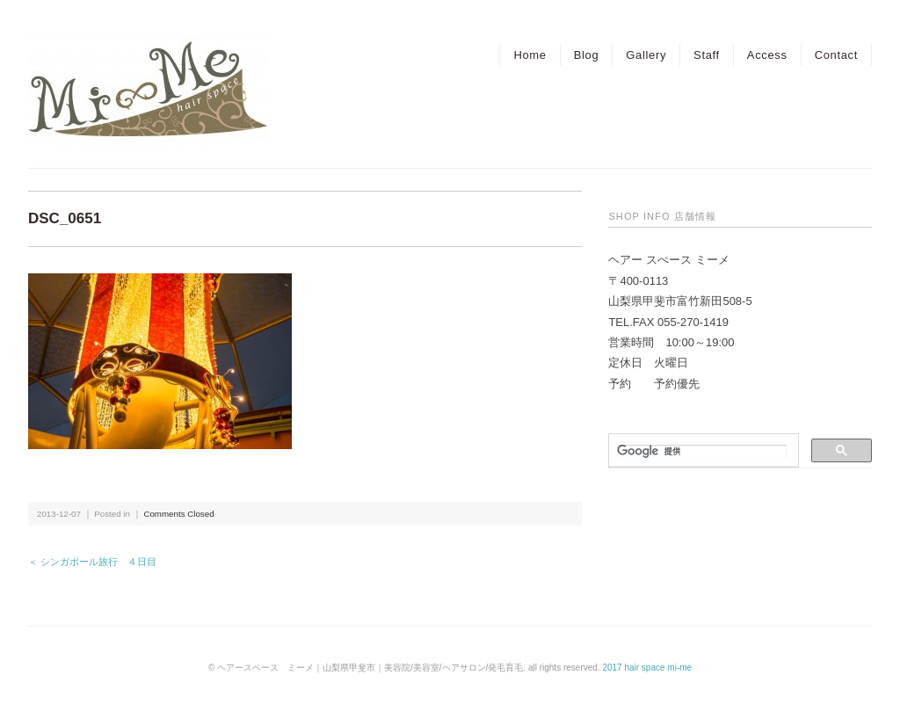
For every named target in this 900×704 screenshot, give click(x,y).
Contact (836, 55)
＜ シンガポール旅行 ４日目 (92, 561)
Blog (586, 55)
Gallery (646, 55)
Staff (706, 55)
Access (767, 55)
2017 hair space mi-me (647, 667)
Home (529, 55)
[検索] (702, 451)
